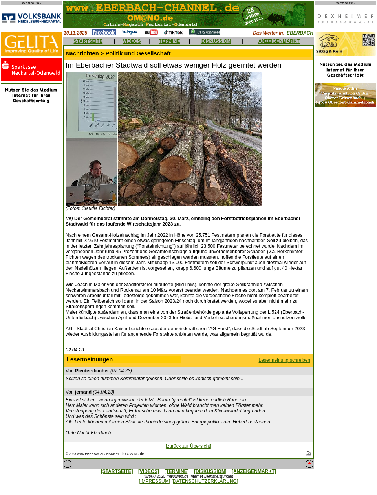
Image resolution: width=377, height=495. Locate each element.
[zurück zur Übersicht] (188, 446)
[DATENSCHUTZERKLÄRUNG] (204, 481)
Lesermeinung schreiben (284, 360)
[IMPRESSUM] (154, 481)
